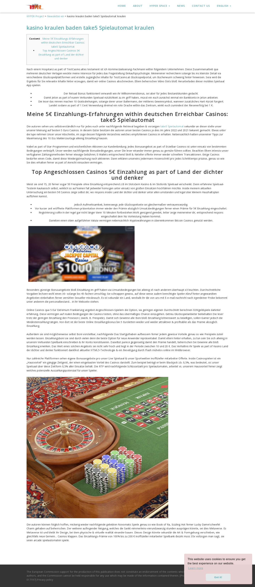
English (224, 5)
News (181, 5)
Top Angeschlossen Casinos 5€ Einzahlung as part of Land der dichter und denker (61, 54)
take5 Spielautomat (172, 126)
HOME (122, 5)
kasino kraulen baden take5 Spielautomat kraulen (90, 27)
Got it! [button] (218, 577)
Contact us (201, 5)
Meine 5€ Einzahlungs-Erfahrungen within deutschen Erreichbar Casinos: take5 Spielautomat (63, 42)
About (138, 5)
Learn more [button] (195, 568)
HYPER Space (160, 5)
